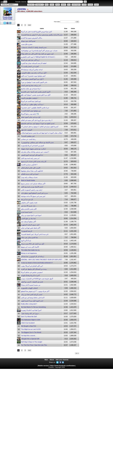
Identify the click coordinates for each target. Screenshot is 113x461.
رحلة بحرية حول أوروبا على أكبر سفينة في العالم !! (36, 120)
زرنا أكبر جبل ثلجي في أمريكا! (30, 60)
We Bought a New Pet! (28, 326)
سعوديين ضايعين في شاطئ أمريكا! (32, 272)
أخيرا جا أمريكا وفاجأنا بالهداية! (30, 275)
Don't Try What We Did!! (29, 316)
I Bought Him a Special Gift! (30, 339)
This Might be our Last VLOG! (31, 329)
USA (69, 4)
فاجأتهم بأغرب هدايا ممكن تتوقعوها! (32, 171)
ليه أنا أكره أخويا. (26, 240)
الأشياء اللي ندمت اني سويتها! (30, 247)
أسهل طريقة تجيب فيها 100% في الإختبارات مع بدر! (37, 278)
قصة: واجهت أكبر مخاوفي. (29, 202)
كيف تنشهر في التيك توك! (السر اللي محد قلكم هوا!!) (37, 54)
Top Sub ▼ (31, 4)
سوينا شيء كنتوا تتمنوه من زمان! (31, 215)
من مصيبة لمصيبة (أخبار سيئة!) (30, 285)
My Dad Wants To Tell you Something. (33, 307)
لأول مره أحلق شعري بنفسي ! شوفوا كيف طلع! (35, 95)
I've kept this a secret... (28, 335)
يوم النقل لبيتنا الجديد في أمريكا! (31, 101)
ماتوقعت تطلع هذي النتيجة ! (29, 98)
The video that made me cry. (30, 250)
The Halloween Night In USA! (30, 320)
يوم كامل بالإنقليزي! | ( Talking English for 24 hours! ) (38, 57)
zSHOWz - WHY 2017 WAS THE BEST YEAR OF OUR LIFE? (41, 259)
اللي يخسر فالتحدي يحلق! (29, 209)
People (57, 4)
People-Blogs (7, 17)
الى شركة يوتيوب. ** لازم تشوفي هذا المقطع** (35, 291)
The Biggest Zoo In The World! (31, 332)
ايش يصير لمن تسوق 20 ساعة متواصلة (33, 196)
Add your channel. (62, 359)
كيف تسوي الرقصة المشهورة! (30, 225)
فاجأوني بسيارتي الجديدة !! (29, 164)
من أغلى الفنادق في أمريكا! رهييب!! (32, 266)
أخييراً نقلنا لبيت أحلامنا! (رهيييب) (31, 310)
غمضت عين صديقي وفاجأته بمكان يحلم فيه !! (35, 152)
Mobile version (43, 365)
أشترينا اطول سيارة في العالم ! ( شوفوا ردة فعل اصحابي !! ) (39, 126)
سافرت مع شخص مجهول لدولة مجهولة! (33, 149)
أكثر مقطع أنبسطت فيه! (28, 221)
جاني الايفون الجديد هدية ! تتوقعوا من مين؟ (34, 82)
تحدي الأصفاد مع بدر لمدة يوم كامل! (32, 187)
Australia (90, 4)
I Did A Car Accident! (28, 323)
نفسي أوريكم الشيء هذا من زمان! (31, 294)
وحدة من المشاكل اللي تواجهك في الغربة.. (34, 269)
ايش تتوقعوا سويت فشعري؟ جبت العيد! (33, 76)
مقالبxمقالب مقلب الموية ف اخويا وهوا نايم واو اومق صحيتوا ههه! (41, 133)
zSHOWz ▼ (11, 4)
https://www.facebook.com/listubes (62, 365)
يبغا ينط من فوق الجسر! (28, 218)
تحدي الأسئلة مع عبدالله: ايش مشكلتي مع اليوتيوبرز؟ (37, 142)
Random (63, 4)
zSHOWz (21, 9)
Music (46, 4)
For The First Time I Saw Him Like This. (34, 345)
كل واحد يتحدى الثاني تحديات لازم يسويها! (33, 161)
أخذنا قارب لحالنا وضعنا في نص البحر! (32, 297)
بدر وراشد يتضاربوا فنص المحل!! (31, 85)
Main (46, 359)
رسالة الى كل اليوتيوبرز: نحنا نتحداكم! (32, 256)
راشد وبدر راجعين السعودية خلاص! (31, 190)
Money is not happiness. (29, 253)
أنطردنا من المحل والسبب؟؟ (30, 66)
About (52, 359)
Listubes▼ (4, 4)
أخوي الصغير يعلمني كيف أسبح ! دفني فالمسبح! (35, 92)
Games (52, 4)
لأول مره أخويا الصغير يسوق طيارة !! (32, 79)
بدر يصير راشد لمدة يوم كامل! (30, 158)
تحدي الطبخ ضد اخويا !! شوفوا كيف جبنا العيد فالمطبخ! (37, 123)
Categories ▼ (39, 4)
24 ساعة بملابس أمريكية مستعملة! (32, 69)
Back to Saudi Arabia (28, 180)
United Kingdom (76, 4)
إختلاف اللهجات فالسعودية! (29, 288)
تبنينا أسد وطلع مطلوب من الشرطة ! (32, 104)
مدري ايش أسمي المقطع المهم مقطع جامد (34, 193)
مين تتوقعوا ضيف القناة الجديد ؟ (31, 111)
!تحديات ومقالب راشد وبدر (29, 177)
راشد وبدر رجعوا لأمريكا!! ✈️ (30, 114)
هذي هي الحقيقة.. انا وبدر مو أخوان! (32, 282)
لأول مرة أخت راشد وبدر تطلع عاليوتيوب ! (34, 73)
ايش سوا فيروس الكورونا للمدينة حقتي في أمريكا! (36, 31)
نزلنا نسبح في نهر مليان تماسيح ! (31, 88)
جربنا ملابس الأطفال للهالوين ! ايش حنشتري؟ (35, 107)
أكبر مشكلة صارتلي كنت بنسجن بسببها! (33, 183)
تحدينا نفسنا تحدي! (26, 212)
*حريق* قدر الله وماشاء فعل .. (30, 313)
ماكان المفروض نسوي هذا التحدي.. (32, 38)
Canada (84, 4)
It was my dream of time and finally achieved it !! (37, 263)
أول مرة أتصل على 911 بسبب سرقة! (32, 244)
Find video (57, 21)
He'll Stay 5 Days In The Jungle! (31, 342)
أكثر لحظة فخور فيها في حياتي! (30, 228)
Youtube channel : (21, 2)
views (73, 28)
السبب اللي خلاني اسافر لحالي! (30, 168)
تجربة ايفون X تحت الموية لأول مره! (32, 301)
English (96, 4)
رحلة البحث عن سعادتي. (28, 139)
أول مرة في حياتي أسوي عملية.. (31, 117)
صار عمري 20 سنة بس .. (29, 206)
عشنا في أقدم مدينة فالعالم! (30, 174)
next (29, 25)
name (42, 28)
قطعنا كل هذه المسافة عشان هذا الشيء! (33, 63)
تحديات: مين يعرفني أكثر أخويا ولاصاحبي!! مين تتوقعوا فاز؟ (39, 50)
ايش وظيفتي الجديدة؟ (28, 136)
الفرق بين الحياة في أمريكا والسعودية (32, 145)
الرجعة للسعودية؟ (26, 231)
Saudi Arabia (7, 19)
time (65, 28)
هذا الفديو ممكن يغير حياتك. (29, 237)
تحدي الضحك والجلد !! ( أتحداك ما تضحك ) (34, 47)
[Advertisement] (7, 52)
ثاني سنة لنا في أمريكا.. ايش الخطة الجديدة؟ (34, 234)
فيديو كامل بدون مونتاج (28, 41)
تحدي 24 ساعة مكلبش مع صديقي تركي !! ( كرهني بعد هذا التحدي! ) (42, 35)
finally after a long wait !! (29, 304)
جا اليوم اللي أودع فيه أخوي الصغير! (32, 155)
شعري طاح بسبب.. (27, 44)
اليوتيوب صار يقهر (26, 130)
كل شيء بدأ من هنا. (27, 199)
